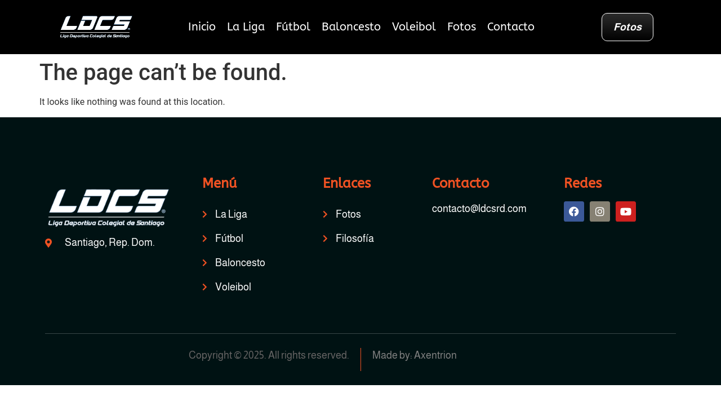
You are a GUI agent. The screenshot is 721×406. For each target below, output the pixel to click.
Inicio (202, 26)
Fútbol (293, 26)
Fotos (461, 26)
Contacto (511, 26)
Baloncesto (351, 26)
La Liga (246, 26)
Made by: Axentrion (414, 355)
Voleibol (414, 26)
